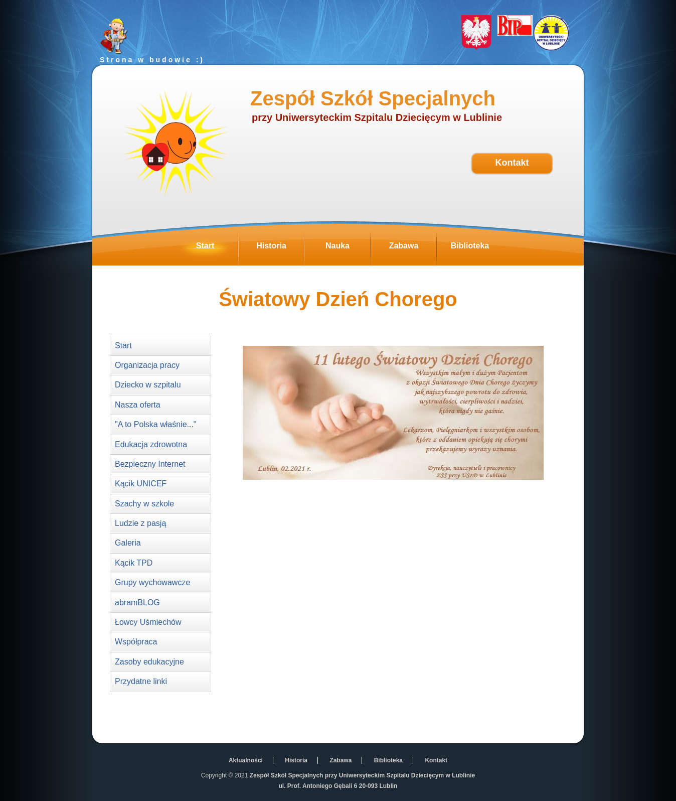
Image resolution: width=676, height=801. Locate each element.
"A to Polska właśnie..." (156, 424)
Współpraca (136, 641)
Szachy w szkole (144, 503)
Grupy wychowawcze (152, 582)
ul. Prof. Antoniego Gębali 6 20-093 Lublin (338, 785)
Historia (280, 248)
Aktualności (246, 760)
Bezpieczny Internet (150, 464)
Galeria (128, 543)
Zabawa (412, 248)
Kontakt (512, 163)
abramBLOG (137, 602)
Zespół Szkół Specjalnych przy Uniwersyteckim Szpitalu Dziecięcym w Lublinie (362, 775)
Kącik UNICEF (140, 483)
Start (217, 248)
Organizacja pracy (147, 365)
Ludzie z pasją (140, 523)
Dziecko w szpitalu (148, 384)
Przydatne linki (141, 681)
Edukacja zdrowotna (151, 444)
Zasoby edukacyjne (149, 661)
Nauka (347, 248)
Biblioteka (476, 248)
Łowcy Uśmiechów (148, 622)
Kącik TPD (133, 563)
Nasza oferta (137, 404)
